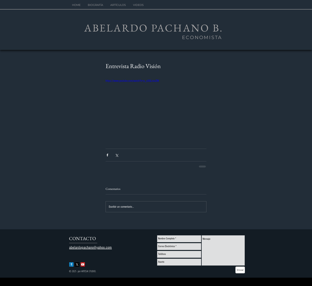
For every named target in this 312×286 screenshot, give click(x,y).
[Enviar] (240, 269)
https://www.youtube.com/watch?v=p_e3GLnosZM (132, 80)
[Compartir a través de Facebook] (107, 155)
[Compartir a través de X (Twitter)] (116, 155)
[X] (77, 264)
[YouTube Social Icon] (83, 264)
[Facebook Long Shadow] (71, 264)
